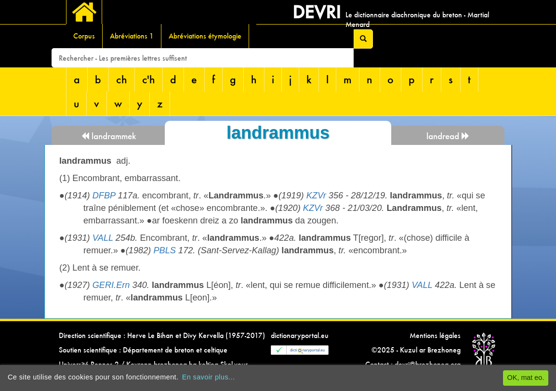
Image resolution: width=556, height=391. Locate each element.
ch (121, 79)
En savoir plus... (208, 377)
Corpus (84, 35)
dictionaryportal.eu (300, 335)
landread (448, 136)
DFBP (104, 195)
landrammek (108, 136)
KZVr (316, 195)
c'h (148, 79)
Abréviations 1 (132, 35)
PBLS (164, 250)
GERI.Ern (111, 285)
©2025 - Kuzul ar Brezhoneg (416, 349)
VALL (103, 238)
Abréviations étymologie (205, 35)
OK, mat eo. (525, 377)
